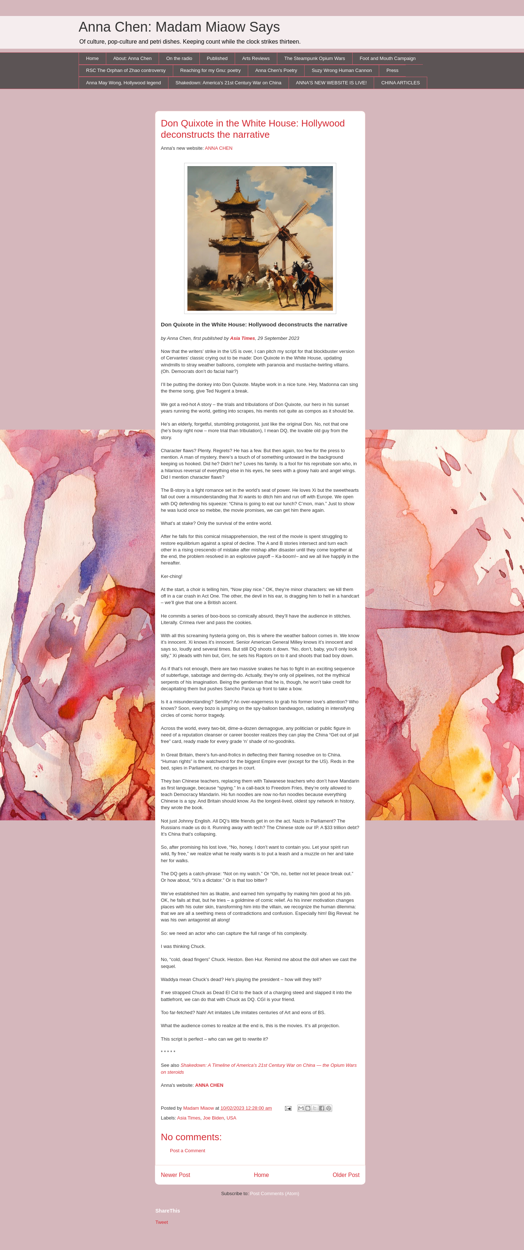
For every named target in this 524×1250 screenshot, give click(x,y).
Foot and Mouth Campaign (388, 58)
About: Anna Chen (132, 58)
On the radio (179, 58)
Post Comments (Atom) (274, 1193)
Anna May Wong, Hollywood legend (123, 82)
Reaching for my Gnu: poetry (210, 70)
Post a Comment (187, 1150)
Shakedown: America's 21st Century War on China (228, 82)
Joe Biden (213, 1118)
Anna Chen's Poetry (276, 70)
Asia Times (189, 1118)
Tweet (161, 1222)
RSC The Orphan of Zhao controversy (126, 70)
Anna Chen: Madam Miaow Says (179, 27)
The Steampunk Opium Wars (314, 58)
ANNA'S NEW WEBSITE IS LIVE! (331, 82)
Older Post (346, 1175)
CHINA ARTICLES (400, 82)
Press (392, 70)
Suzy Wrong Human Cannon (342, 70)
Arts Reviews (256, 58)
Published (217, 58)
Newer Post (175, 1175)
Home (92, 58)
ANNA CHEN (219, 148)
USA (232, 1118)
